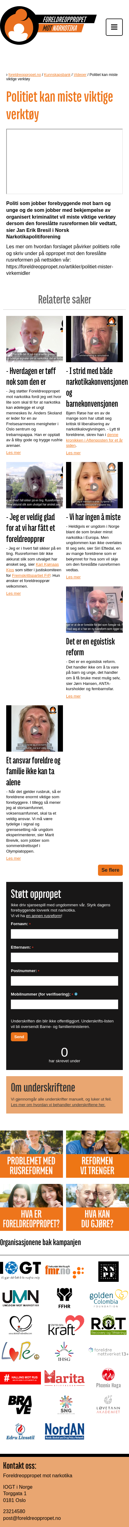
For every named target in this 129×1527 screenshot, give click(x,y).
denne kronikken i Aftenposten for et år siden (94, 440)
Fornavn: (21, 923)
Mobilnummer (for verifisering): (44, 994)
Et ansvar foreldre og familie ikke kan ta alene (33, 771)
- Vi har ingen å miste (93, 517)
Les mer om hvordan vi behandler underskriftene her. (58, 1104)
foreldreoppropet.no (24, 75)
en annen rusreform (43, 915)
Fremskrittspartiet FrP (31, 575)
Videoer (80, 75)
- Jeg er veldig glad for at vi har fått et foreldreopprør (30, 527)
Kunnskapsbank (57, 75)
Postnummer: (25, 970)
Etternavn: (22, 947)
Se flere (110, 870)
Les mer (13, 452)
